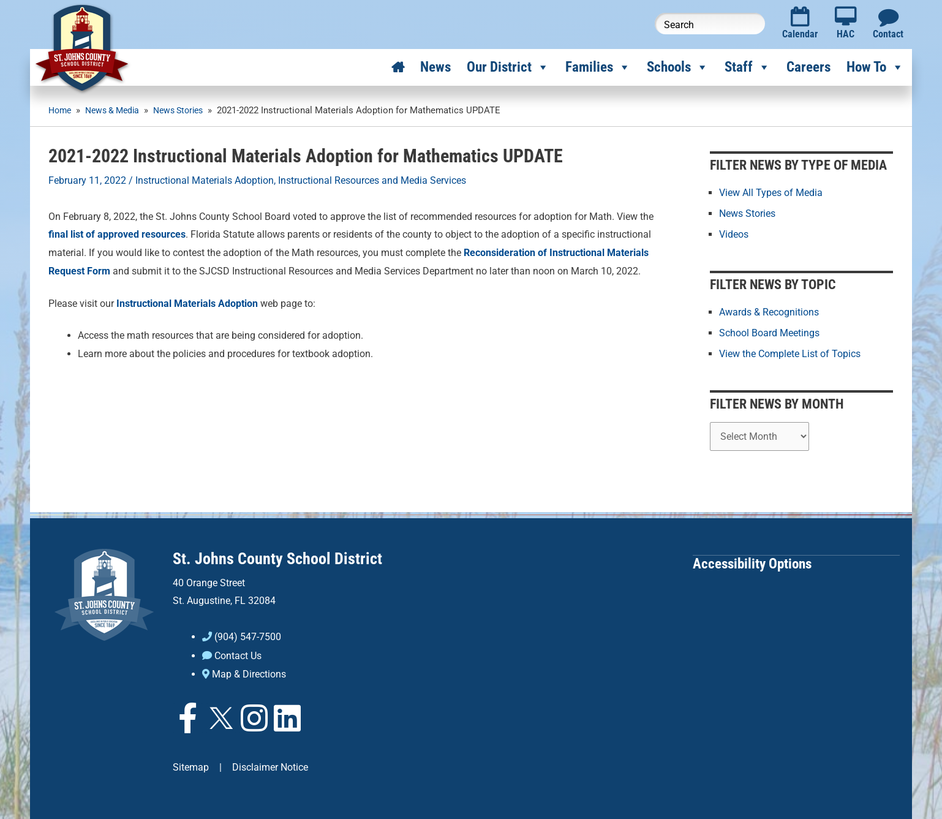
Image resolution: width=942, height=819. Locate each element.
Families (598, 67)
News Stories (747, 213)
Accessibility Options (752, 562)
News (435, 67)
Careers (808, 67)
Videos (733, 234)
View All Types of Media (771, 192)
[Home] (397, 67)
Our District (508, 67)
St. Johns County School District (277, 557)
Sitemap (191, 765)
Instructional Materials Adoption (204, 180)
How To (875, 67)
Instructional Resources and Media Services (372, 180)
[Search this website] (710, 23)
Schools (678, 67)
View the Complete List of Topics (790, 353)
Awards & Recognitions (769, 311)
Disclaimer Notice (270, 765)
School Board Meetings (769, 332)
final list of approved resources (117, 234)
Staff (748, 67)
